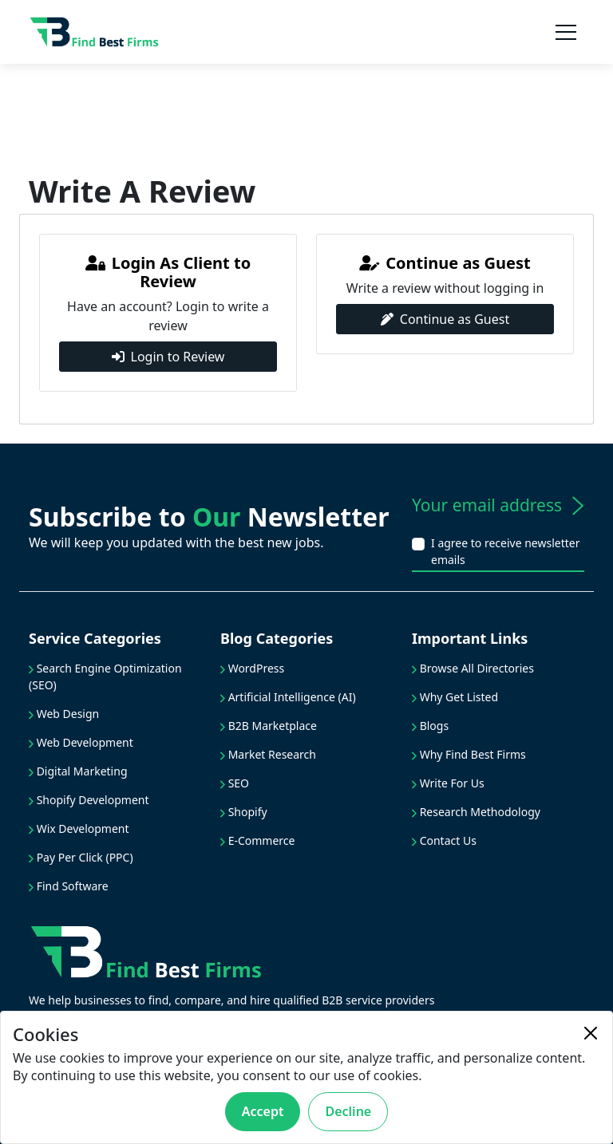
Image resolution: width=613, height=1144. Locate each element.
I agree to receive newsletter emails (505, 551)
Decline (348, 1111)
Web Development (81, 742)
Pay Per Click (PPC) (81, 857)
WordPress (252, 668)
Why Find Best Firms (469, 754)
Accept (263, 1111)
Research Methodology (476, 811)
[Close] (590, 1033)
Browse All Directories (473, 668)
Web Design (64, 713)
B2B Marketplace (268, 725)
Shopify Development (89, 799)
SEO (234, 783)
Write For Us (448, 783)
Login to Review (168, 356)
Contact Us (444, 840)
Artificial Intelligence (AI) (288, 696)
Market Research (268, 754)
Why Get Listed (455, 696)
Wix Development (79, 828)
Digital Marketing (78, 771)
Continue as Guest (445, 319)
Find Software (69, 886)
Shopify (243, 811)
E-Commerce (257, 840)
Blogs (430, 725)
